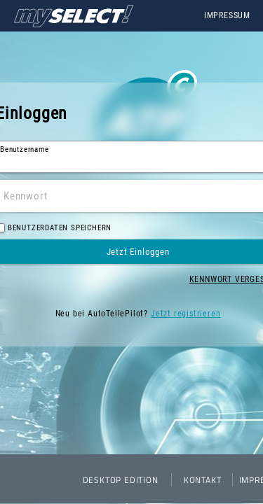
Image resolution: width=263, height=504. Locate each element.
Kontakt (203, 480)
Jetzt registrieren (185, 313)
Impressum (227, 15)
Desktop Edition (121, 480)
